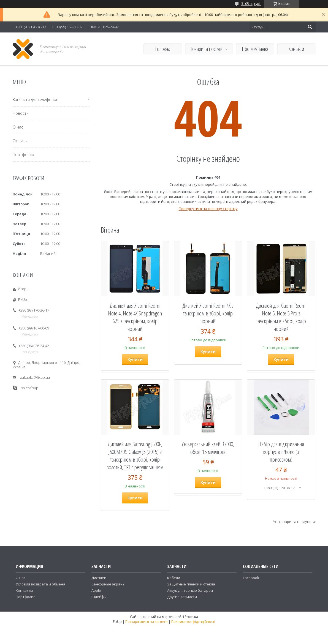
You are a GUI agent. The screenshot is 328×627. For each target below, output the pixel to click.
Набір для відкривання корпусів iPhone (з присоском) (281, 451)
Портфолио (23, 154)
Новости (21, 113)
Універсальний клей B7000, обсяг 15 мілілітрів (208, 448)
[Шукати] (310, 26)
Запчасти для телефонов (35, 99)
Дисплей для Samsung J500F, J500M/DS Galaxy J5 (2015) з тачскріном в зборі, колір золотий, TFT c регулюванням (135, 455)
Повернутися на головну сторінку (208, 208)
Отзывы (20, 140)
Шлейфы (99, 596)
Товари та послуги (206, 49)
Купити (135, 359)
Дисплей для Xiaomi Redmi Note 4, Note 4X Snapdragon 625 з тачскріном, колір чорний (135, 317)
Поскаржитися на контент (146, 621)
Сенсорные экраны (108, 584)
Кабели (173, 577)
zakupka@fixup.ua (35, 377)
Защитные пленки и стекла (191, 584)
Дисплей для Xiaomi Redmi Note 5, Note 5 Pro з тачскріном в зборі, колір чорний (281, 317)
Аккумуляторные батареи (190, 590)
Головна (162, 49)
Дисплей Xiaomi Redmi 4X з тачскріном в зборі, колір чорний (208, 313)
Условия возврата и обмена (40, 584)
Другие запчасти (182, 596)
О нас (18, 127)
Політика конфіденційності (193, 621)
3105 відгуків (251, 3)
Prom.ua (191, 616)
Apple (96, 590)
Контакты (24, 590)
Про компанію (255, 49)
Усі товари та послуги (292, 521)
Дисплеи (98, 577)
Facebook (251, 577)
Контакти (296, 49)
